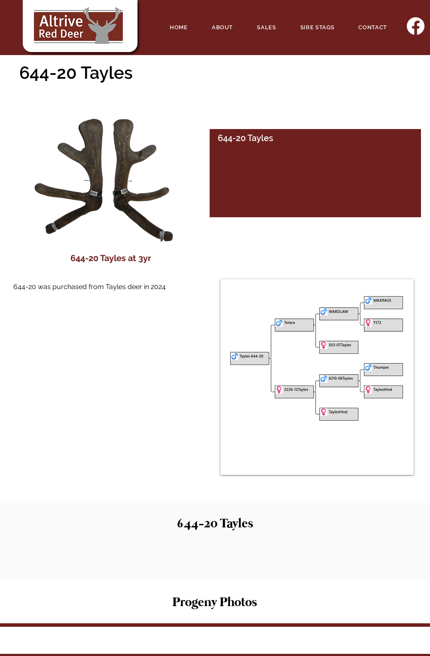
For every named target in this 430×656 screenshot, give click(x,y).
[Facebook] (415, 26)
